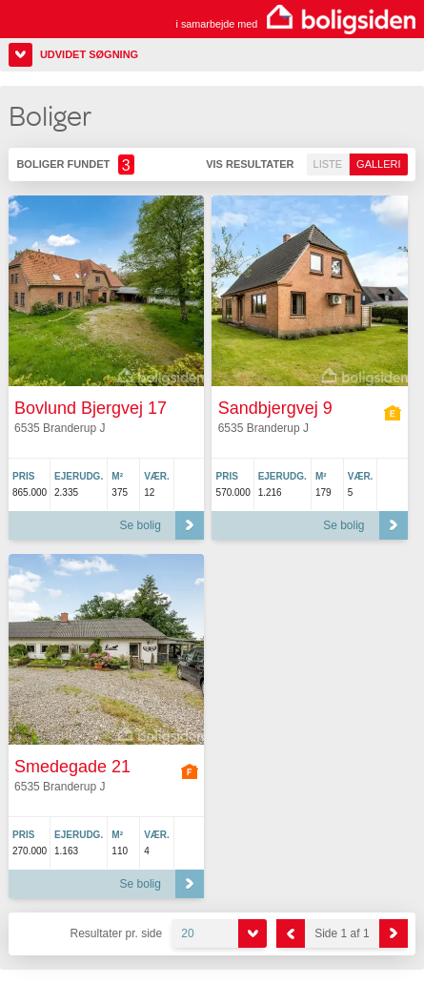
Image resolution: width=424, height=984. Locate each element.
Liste (328, 164)
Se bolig (140, 525)
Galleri (378, 164)
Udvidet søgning (89, 54)
